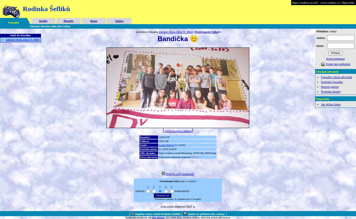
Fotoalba (13, 22)
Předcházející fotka (206, 32)
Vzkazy (119, 21)
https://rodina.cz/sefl (305, 2)
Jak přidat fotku (331, 104)
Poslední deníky (331, 91)
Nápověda (348, 2)
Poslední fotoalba (332, 82)
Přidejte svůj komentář (180, 174)
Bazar (94, 21)
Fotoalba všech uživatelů (336, 77)
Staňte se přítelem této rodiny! (206, 214)
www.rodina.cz (329, 2)
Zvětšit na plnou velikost (178, 131)
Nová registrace (335, 58)
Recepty (68, 21)
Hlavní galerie (330, 86)
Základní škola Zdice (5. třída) (23, 39)
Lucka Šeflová (166, 145)
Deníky (43, 21)
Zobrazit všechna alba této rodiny (50, 26)
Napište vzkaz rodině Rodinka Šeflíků (157, 214)
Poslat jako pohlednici (338, 64)
